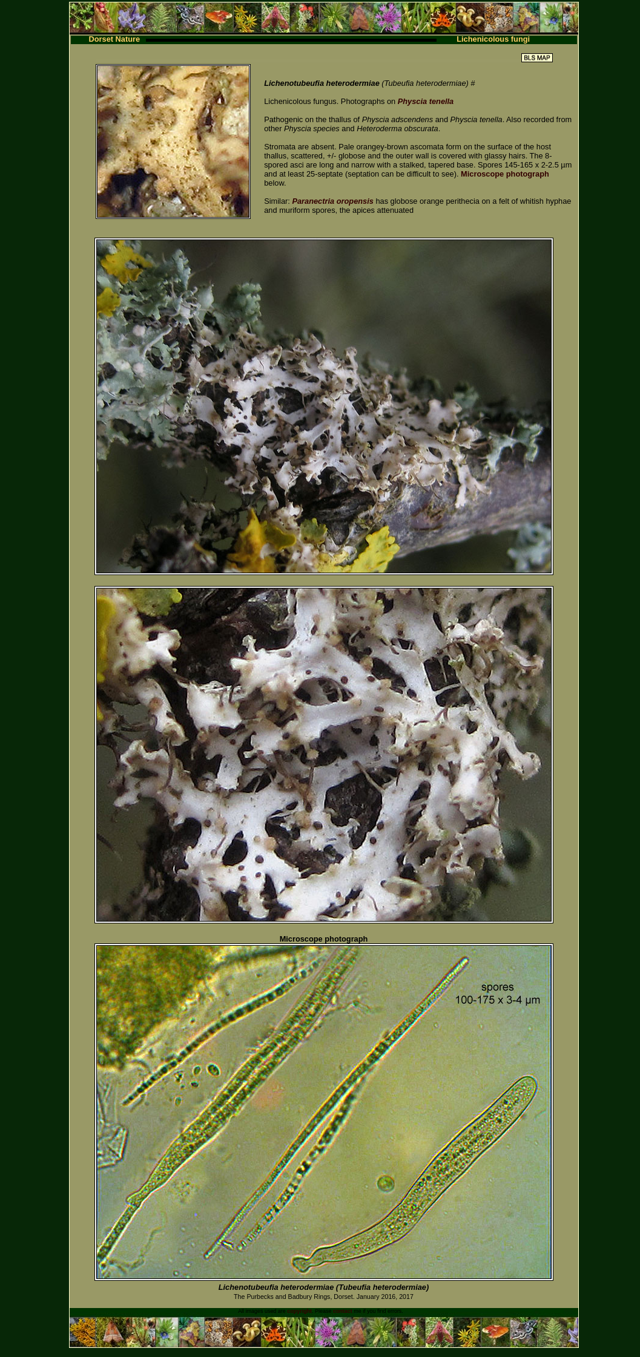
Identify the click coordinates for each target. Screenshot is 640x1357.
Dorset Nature (114, 39)
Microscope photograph (505, 173)
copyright (299, 1311)
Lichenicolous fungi (493, 39)
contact (342, 1311)
